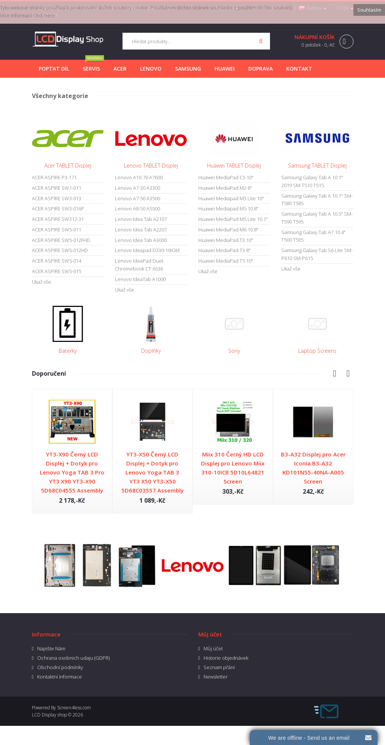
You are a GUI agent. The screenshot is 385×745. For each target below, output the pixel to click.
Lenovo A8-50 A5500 (137, 208)
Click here (44, 15)
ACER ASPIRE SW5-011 (56, 229)
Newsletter (216, 676)
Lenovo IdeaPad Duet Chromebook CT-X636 (139, 264)
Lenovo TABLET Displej (151, 165)
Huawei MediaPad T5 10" (225, 260)
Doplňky (151, 350)
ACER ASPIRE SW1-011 (56, 187)
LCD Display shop (49, 715)
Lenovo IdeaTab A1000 (140, 279)
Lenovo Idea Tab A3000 (141, 240)
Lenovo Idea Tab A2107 (141, 219)
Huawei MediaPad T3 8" (224, 250)
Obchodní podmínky (60, 667)
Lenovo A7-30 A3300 (137, 187)
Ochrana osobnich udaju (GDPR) (73, 657)
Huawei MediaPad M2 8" (225, 187)
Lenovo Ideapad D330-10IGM (147, 250)
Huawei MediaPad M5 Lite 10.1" (233, 219)
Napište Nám (51, 648)
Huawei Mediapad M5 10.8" (228, 208)
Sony (234, 350)
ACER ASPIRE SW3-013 (56, 198)
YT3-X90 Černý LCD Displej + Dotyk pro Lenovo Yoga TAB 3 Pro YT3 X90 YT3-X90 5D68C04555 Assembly (72, 472)
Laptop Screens (317, 350)
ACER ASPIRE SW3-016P (58, 208)
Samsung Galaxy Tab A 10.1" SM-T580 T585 (317, 199)
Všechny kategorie (60, 96)
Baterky (68, 350)
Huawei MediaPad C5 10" (226, 177)
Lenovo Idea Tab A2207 (141, 229)
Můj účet (213, 648)
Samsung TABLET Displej (317, 165)
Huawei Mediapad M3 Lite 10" (231, 198)
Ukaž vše (41, 281)
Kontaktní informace (59, 676)
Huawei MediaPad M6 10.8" (228, 229)
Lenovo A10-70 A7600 (139, 177)
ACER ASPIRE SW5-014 (56, 260)
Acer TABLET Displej (67, 165)
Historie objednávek (226, 657)
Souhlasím (369, 9)
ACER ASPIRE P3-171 (54, 177)
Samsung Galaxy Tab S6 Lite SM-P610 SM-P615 (317, 254)
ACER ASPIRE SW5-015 (56, 271)
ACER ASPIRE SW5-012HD (60, 250)
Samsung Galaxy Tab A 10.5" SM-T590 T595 (317, 217)
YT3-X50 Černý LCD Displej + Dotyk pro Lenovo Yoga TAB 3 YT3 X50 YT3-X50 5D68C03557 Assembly (152, 472)
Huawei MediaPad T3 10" (225, 240)
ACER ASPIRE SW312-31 (58, 219)
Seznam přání (219, 667)
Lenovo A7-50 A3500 (137, 198)
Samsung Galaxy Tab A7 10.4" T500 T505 (313, 236)
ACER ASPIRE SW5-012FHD (61, 240)
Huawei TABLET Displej (234, 165)
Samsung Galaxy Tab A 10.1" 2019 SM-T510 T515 (312, 181)
